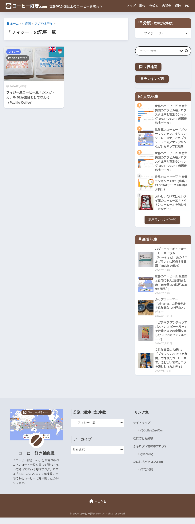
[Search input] (159, 51)
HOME (97, 507)
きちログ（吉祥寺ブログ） (151, 453)
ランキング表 (151, 79)
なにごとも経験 (143, 445)
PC (187, 5)
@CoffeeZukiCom (152, 437)
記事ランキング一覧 (162, 223)
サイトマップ (142, 429)
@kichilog (146, 461)
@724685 (146, 477)
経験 (178, 5)
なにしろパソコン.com (149, 469)
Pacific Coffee (17, 58)
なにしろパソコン (29, 480)
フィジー (13, 51)
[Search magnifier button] (186, 51)
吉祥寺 (166, 5)
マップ (130, 5)
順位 (142, 5)
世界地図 (148, 67)
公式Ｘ (153, 5)
